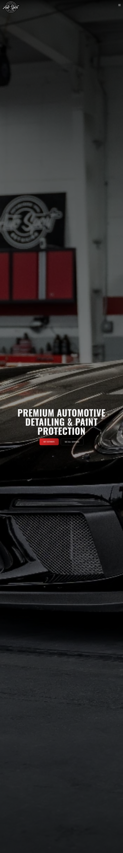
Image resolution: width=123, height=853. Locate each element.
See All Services (72, 441)
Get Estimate (49, 441)
